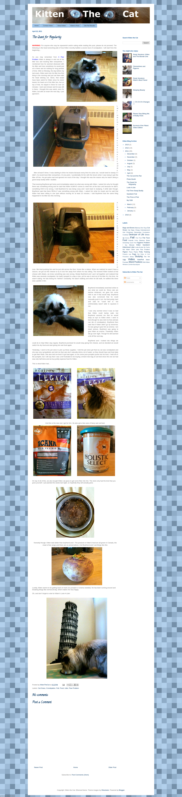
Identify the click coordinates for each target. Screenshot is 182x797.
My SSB (130, 200)
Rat (138, 254)
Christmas (129, 232)
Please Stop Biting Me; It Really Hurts (141, 115)
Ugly (124, 260)
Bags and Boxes (129, 228)
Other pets (135, 249)
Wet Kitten (146, 262)
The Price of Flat (133, 197)
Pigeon (125, 252)
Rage (134, 254)
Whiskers (125, 264)
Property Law (127, 254)
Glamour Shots (144, 240)
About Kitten (61, 26)
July (129, 167)
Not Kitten (126, 249)
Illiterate (131, 245)
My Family (147, 247)
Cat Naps (131, 230)
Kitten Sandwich (143, 245)
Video (131, 259)
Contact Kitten (48, 26)
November (131, 157)
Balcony (137, 228)
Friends (130, 240)
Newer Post (38, 767)
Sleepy (132, 256)
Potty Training (144, 252)
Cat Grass (42, 688)
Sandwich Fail (132, 194)
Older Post (112, 767)
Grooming (126, 242)
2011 (127, 151)
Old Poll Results (89, 26)
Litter (66, 688)
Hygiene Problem (143, 243)
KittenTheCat (45, 685)
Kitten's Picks (74, 26)
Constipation (50, 688)
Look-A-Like (131, 187)
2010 (127, 215)
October (130, 160)
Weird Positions (135, 262)
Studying (139, 256)
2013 (127, 145)
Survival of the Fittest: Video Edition (141, 126)
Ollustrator (105, 790)
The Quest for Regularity (132, 183)
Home (37, 26)
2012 (127, 148)
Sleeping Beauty (139, 90)
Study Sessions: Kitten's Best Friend (140, 79)
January (130, 211)
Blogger (121, 790)
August (130, 163)
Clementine (137, 232)
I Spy (125, 245)
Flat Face (146, 238)
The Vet (147, 256)
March (129, 204)
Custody (125, 234)
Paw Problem (74, 688)
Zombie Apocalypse (134, 264)
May (129, 170)
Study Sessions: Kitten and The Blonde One (141, 55)
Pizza (131, 252)
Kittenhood (126, 247)
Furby (136, 240)
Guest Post (133, 242)
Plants (136, 252)
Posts (127, 278)
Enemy (127, 238)
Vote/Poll (140, 260)
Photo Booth (131, 179)
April (129, 173)
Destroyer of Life (136, 234)
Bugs (145, 228)
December (131, 154)
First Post (139, 238)
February (130, 207)
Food (62, 688)
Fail (57, 688)
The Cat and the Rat (134, 176)
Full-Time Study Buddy (135, 191)
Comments (129, 282)
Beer (142, 228)
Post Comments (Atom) (80, 775)
